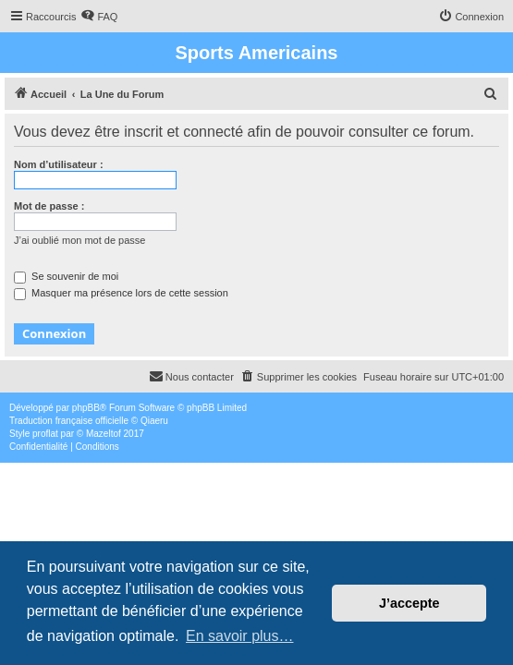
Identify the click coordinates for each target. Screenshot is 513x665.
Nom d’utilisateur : (59, 164)
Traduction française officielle (68, 421)
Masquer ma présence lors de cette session (121, 292)
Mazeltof (103, 434)
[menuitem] (98, 17)
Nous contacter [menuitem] (191, 375)
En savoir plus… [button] (240, 636)
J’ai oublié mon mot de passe (79, 240)
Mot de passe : (49, 206)
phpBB (86, 408)
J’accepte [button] (409, 603)
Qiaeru (154, 421)
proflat (45, 434)
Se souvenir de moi (66, 276)
